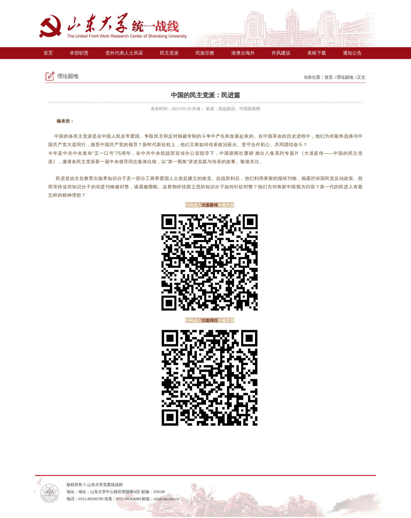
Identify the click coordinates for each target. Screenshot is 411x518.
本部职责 (79, 53)
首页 (48, 53)
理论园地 (345, 77)
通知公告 (352, 53)
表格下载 (316, 53)
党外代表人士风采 (124, 53)
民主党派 (169, 53)
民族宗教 (205, 53)
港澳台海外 (243, 53)
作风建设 (281, 53)
